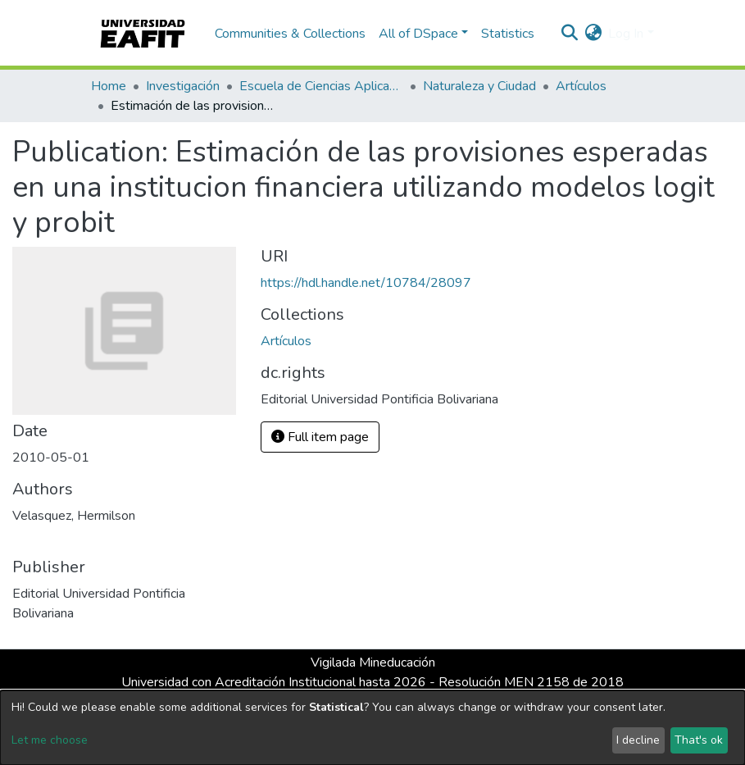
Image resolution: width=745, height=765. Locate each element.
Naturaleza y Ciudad (479, 86)
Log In (625, 34)
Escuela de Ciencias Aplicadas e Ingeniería (321, 86)
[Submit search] (569, 33)
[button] (593, 33)
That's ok (699, 740)
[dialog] (372, 727)
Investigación (183, 86)
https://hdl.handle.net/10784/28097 (366, 283)
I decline (638, 740)
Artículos (581, 86)
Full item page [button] (320, 437)
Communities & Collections (290, 34)
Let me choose (49, 740)
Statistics (507, 34)
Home (108, 86)
